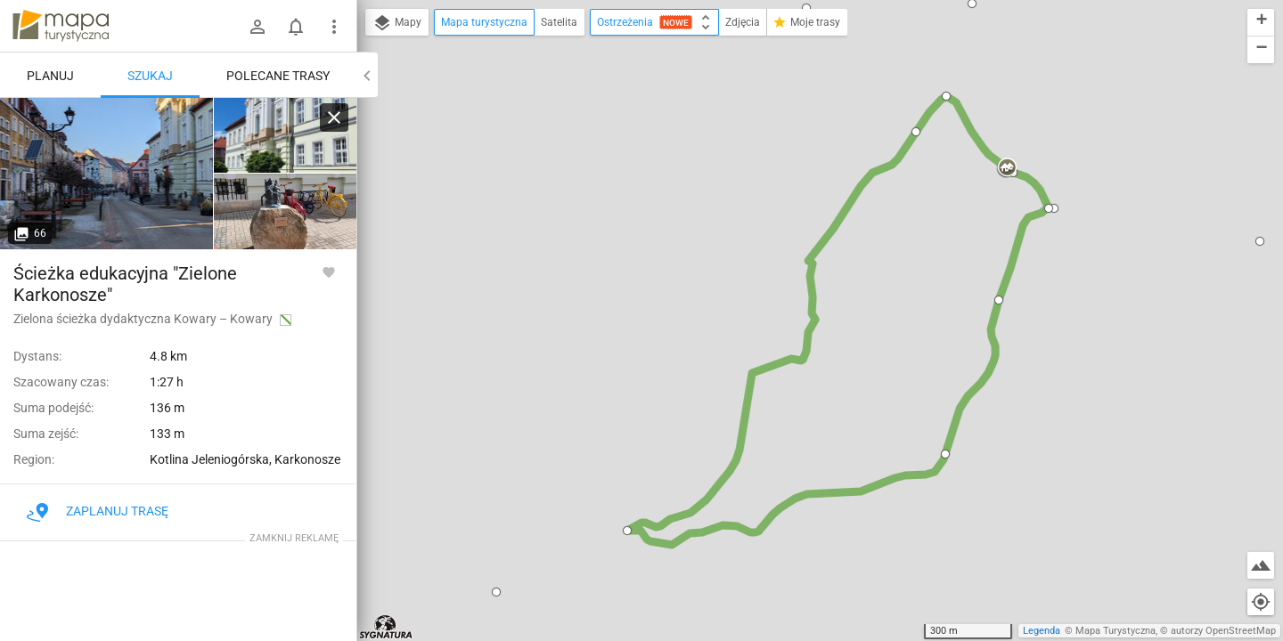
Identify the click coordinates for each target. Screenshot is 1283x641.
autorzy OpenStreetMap (1223, 631)
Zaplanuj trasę (97, 511)
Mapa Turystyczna (1115, 631)
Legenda (1041, 631)
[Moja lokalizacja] (1260, 601)
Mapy (396, 23)
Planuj (50, 76)
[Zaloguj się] (257, 26)
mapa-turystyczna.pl (60, 26)
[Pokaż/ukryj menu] (334, 26)
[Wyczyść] (334, 117)
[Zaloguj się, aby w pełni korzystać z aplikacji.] (329, 271)
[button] (496, 592)
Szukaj (150, 76)
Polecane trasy (278, 76)
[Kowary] (107, 173)
